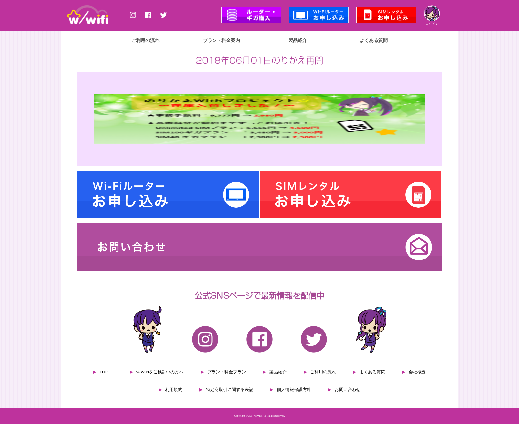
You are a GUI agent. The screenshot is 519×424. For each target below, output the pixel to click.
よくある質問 (374, 40)
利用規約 (173, 389)
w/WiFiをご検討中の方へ (160, 372)
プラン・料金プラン (226, 372)
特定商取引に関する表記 (229, 389)
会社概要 (417, 372)
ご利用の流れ (145, 40)
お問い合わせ (347, 389)
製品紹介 (297, 40)
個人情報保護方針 (294, 389)
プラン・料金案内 (221, 40)
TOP (104, 372)
